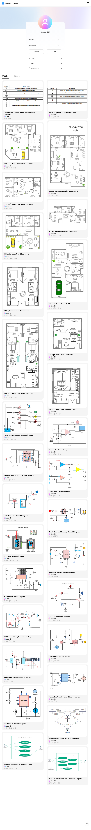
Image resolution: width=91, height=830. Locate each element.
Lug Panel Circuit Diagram (14, 556)
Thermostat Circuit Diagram (59, 450)
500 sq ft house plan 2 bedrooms (16, 311)
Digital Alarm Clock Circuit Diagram (17, 677)
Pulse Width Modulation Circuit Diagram (19, 475)
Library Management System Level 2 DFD (63, 738)
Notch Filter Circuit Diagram (59, 491)
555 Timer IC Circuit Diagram (15, 724)
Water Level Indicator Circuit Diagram (18, 435)
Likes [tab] (18, 75)
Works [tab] (6, 75)
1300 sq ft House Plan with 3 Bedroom (62, 231)
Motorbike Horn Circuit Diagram (16, 516)
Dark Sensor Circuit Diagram (59, 656)
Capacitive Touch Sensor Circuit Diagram (64, 697)
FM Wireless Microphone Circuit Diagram (19, 637)
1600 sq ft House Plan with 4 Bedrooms (18, 164)
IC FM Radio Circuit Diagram (14, 596)
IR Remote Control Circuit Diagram (61, 572)
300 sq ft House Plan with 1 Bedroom (62, 409)
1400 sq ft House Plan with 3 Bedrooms (18, 204)
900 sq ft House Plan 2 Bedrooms (16, 254)
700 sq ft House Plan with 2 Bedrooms (62, 304)
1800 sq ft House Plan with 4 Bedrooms (18, 393)
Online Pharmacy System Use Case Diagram (65, 779)
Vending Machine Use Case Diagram (18, 764)
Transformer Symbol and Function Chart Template (19, 113)
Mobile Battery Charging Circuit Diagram (64, 532)
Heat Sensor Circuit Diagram (59, 616)
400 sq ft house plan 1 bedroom (60, 355)
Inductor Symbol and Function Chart (62, 112)
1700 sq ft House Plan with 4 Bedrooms (63, 191)
